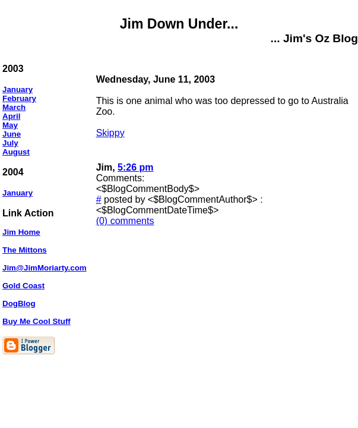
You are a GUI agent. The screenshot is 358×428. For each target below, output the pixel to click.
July (10, 143)
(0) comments (125, 221)
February (19, 98)
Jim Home (21, 232)
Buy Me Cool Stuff (36, 321)
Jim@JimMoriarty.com (44, 267)
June (11, 134)
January (17, 89)
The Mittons (24, 250)
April (11, 116)
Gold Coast (23, 285)
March (14, 107)
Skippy (110, 133)
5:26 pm (135, 167)
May (10, 125)
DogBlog (19, 303)
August (16, 151)
